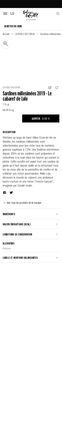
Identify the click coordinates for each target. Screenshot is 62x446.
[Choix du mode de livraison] (12, 13)
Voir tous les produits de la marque (22, 202)
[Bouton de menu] (6, 13)
